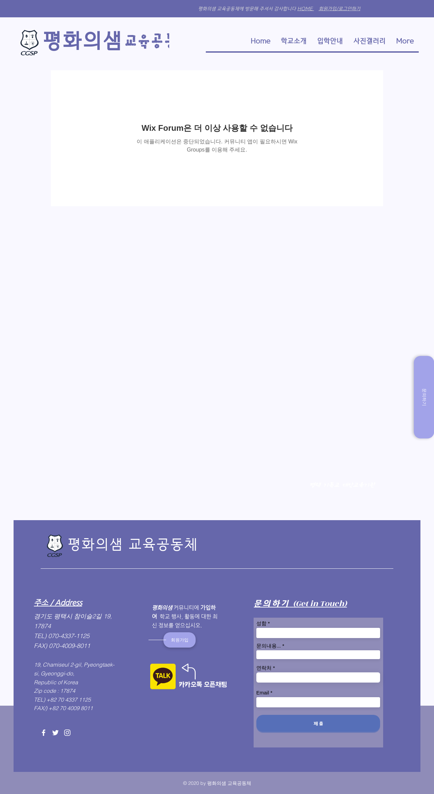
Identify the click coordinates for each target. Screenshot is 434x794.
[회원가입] (179, 640)
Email (262, 692)
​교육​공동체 (160, 41)
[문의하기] (424, 397)
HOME (305, 9)
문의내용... (268, 645)
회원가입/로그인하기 (339, 9)
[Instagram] (67, 732)
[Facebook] (43, 732)
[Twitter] (55, 732)
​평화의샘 (82, 41)
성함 (261, 623)
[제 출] (318, 723)
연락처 (264, 667)
